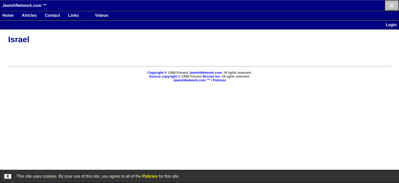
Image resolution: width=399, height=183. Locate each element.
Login (391, 25)
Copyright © (157, 72)
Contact (52, 15)
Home (7, 15)
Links (73, 15)
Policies (150, 176)
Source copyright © (164, 76)
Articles (29, 15)
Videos (101, 15)
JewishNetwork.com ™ (24, 5)
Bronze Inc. (212, 76)
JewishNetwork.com (205, 72)
